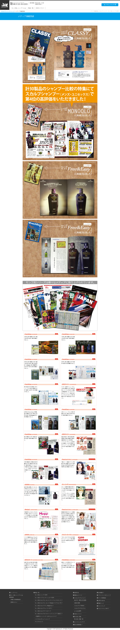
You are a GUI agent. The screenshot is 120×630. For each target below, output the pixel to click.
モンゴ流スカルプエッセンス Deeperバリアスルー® (48, 603)
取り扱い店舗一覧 (78, 619)
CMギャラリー (40, 8)
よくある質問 (77, 611)
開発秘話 (11, 597)
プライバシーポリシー (103, 595)
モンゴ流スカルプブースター (42, 611)
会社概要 (100, 592)
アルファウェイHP (103, 608)
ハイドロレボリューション (41, 619)
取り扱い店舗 (77, 616)
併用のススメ (14, 602)
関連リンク (101, 603)
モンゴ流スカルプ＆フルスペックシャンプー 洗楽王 (48, 613)
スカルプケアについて (80, 598)
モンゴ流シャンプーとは (18, 8)
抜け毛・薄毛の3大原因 (80, 600)
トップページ (14, 592)
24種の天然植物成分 (16, 599)
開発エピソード (78, 595)
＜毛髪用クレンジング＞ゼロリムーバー (45, 616)
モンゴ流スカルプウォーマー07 (43, 608)
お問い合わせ (101, 600)
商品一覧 (30, 8)
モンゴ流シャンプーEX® (41, 595)
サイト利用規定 (102, 598)
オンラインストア (109, 4)
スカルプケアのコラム (80, 608)
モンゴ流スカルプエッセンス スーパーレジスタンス (48, 600)
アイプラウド (38, 621)
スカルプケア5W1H (79, 605)
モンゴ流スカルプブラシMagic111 (43, 605)
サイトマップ (101, 606)
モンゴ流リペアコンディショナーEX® (44, 597)
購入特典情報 (77, 624)
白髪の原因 (77, 603)
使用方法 (76, 592)
